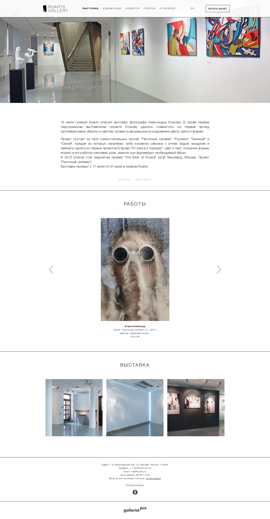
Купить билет (217, 9)
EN (193, 8)
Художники (112, 8)
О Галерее (168, 8)
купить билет (153, 478)
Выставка (143, 180)
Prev (48, 266)
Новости (132, 8)
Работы (125, 180)
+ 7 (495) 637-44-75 (141, 468)
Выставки (91, 8)
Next (215, 266)
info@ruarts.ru (138, 472)
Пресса (149, 8)
